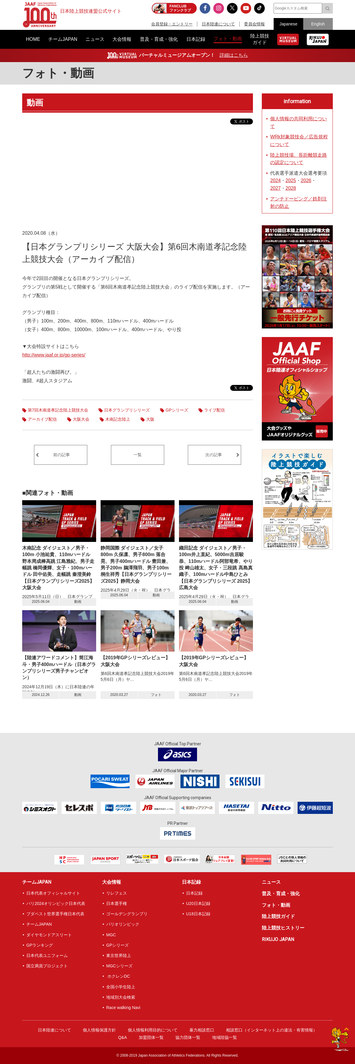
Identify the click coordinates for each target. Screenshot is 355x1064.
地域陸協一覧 (224, 1037)
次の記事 (213, 454)
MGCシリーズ (119, 965)
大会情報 (111, 882)
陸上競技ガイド (278, 916)
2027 (275, 188)
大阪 (150, 419)
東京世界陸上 (118, 955)
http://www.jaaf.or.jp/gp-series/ (53, 354)
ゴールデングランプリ (127, 913)
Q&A (122, 1037)
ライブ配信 (214, 410)
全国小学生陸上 (120, 986)
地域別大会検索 (120, 997)
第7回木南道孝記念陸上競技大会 (58, 410)
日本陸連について (218, 24)
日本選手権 (116, 903)
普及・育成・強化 (281, 893)
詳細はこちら (234, 55)
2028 (290, 188)
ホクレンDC (118, 976)
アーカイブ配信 (42, 419)
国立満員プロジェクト (47, 965)
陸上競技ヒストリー (283, 928)
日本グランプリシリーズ (127, 410)
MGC (111, 934)
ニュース (271, 882)
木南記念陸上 (117, 419)
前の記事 (61, 454)
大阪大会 (81, 419)
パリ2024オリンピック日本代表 (55, 903)
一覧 (137, 454)
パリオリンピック (122, 924)
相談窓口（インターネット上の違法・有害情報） (271, 1030)
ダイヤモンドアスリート (49, 934)
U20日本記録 (198, 903)
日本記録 (191, 882)
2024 (275, 180)
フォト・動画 (58, 73)
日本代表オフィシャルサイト (53, 893)
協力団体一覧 (187, 1037)
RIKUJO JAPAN (278, 939)
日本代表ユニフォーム (47, 955)
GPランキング (39, 945)
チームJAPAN (36, 882)
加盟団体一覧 (151, 1037)
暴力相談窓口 (201, 1030)
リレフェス (116, 893)
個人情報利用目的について (153, 1030)
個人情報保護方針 (99, 1030)
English (318, 24)
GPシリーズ (177, 410)
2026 (306, 180)
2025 (290, 180)
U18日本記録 (198, 913)
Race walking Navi (123, 1007)
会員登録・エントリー (172, 24)
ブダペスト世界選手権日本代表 (55, 913)
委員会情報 (254, 24)
